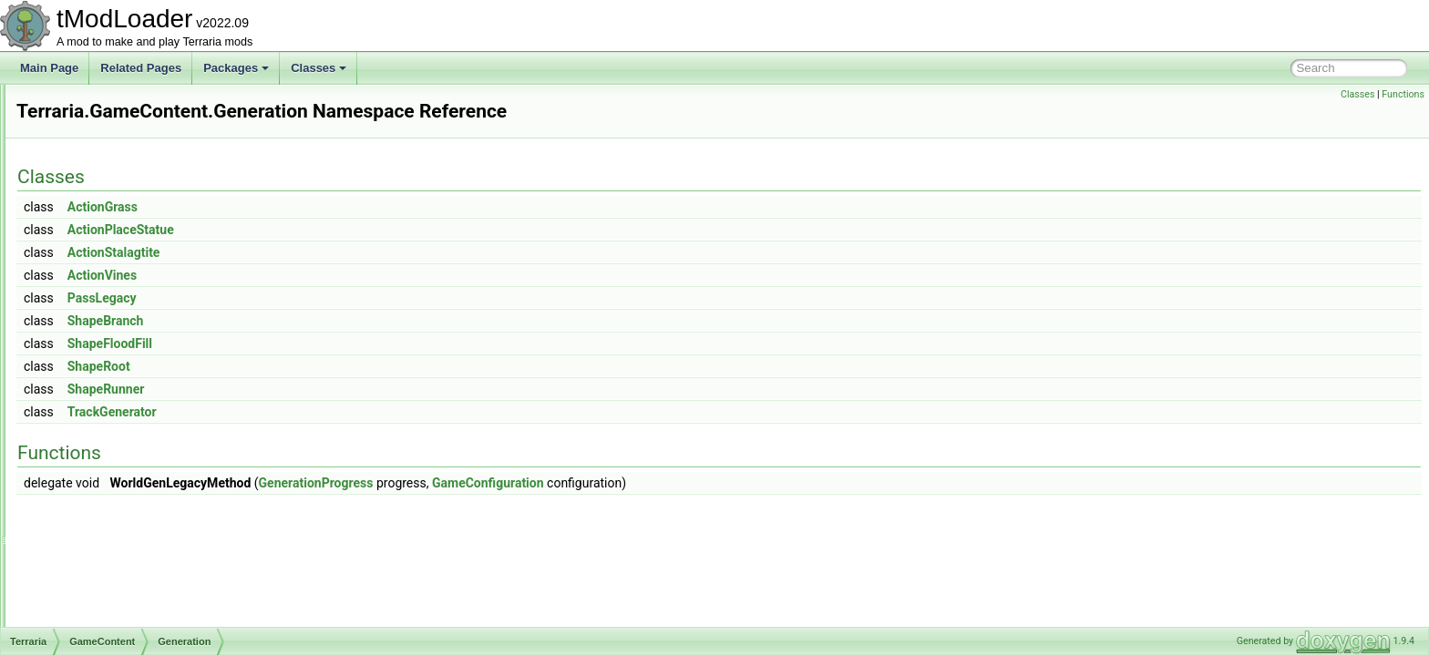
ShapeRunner (334, 389)
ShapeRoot (326, 366)
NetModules (118, 484)
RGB (101, 544)
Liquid (103, 424)
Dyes (101, 324)
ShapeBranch (333, 320)
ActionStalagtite (341, 252)
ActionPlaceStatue (348, 229)
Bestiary (109, 244)
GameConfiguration (716, 483)
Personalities (120, 524)
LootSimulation (125, 444)
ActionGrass (330, 207)
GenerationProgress (544, 483)
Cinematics (102, 124)
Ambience (113, 224)
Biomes (107, 264)
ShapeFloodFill (337, 343)
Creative (109, 284)
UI (94, 625)
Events (106, 344)
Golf (99, 384)
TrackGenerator (340, 412)
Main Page (49, 68)
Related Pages (140, 68)
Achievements (123, 204)
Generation (116, 364)
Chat (86, 103)
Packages (236, 68)
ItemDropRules (125, 404)
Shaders (109, 565)
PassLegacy (330, 298)
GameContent (109, 184)
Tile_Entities (119, 605)
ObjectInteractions (133, 504)
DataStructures (111, 144)
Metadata (112, 464)
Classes (318, 68)
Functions (1403, 94)
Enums (91, 164)
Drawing (109, 304)
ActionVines (330, 275)
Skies (102, 585)
